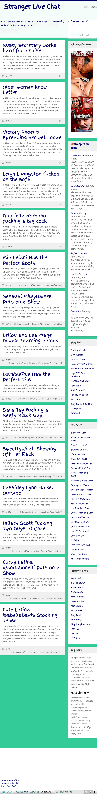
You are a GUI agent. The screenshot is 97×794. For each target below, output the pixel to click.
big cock (74, 704)
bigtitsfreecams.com (79, 717)
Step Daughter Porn (81, 624)
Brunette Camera (79, 449)
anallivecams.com (78, 720)
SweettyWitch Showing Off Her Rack (29, 451)
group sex (79, 668)
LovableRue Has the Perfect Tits (26, 377)
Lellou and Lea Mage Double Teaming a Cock (30, 338)
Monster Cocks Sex (80, 381)
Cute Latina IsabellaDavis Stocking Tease (30, 615)
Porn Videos (77, 606)
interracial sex (76, 698)
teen (80, 671)
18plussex (6, 783)
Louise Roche (77, 155)
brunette (75, 700)
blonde (74, 671)
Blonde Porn (77, 587)
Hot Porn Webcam (80, 503)
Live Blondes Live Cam (82, 512)
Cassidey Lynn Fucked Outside (29, 490)
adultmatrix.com (77, 678)
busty (73, 730)
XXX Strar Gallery (80, 558)
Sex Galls (75, 399)
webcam (75, 687)
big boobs (80, 674)
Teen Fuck (75, 629)
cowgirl (87, 678)
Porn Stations (78, 390)
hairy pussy (81, 731)
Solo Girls (76, 619)
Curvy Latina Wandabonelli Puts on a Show (31, 567)
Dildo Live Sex (78, 454)
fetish (79, 734)
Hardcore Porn (78, 596)
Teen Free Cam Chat (80, 545)
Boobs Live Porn (79, 445)
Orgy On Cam (77, 535)
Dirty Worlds (77, 354)
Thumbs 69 (76, 408)
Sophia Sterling (78, 213)
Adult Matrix (77, 578)
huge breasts (86, 658)
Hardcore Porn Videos (81, 364)
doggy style (84, 684)
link (94, 751)
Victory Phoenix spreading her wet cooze (32, 135)
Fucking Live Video (80, 485)
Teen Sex (75, 633)
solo (91, 671)
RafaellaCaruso (79, 253)
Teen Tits (75, 638)
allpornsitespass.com (79, 707)
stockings (82, 704)
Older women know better (25, 90)
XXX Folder (76, 413)
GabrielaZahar (78, 186)
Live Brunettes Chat (80, 517)
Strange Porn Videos (10, 780)
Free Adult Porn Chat (81, 468)
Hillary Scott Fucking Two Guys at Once (27, 526)
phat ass (87, 711)
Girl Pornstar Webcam (82, 489)
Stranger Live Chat (32, 7)
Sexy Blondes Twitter (81, 404)
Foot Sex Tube (78, 359)
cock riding (84, 727)
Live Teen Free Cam (80, 526)
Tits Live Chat (77, 549)
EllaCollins (76, 311)
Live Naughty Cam (80, 522)
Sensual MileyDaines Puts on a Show (27, 299)
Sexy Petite (76, 615)
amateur (74, 684)
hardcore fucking (77, 711)
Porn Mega (76, 385)
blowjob (89, 701)
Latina (73, 674)
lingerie (74, 727)
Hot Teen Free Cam (80, 508)
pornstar (82, 664)
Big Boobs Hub (78, 350)
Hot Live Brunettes (80, 499)
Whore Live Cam (79, 554)
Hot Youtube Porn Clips (82, 368)
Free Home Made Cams (82, 480)
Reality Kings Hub (80, 394)
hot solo (86, 697)
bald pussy (76, 657)
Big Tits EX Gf (78, 583)
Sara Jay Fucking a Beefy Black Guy (25, 413)
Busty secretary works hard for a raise (30, 48)
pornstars (88, 667)
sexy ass (75, 714)
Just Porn (11, 786)
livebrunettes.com (85, 661)
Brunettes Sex (78, 592)
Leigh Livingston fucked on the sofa (31, 177)
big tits (74, 664)
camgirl (86, 671)
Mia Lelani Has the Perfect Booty (25, 260)
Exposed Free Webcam (82, 463)
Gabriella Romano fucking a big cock (25, 218)
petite (91, 680)
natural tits (83, 681)
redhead (74, 680)
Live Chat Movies (82, 35)
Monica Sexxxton (79, 274)
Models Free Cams (80, 531)
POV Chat (75, 540)
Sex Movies (76, 610)
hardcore (80, 692)
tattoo (82, 701)
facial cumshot (82, 724)
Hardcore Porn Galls (81, 494)
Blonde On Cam (78, 432)
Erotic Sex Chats (79, 459)
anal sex (74, 661)
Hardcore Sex (77, 601)
